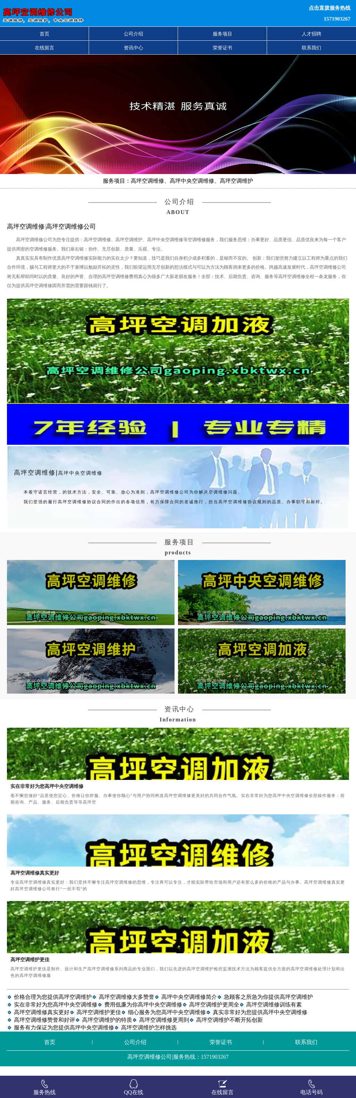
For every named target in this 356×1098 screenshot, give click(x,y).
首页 (44, 34)
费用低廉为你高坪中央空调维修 (143, 1014)
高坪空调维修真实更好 (34, 882)
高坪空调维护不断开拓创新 (229, 1029)
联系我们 (311, 47)
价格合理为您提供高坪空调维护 (53, 1006)
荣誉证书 (222, 47)
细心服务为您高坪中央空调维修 (167, 1022)
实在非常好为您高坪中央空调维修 (46, 795)
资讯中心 (133, 47)
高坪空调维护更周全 (214, 1014)
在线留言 (44, 47)
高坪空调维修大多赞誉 (126, 1006)
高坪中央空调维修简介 (189, 1006)
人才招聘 (311, 34)
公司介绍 (133, 34)
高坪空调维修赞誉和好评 (44, 1029)
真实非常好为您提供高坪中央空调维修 (260, 1022)
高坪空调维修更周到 (164, 1029)
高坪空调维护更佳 (29, 968)
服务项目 (222, 34)
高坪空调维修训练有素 (274, 1014)
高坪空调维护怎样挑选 (149, 1037)
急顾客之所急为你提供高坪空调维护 (268, 1006)
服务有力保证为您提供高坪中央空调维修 (64, 1037)
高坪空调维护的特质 (107, 1029)
